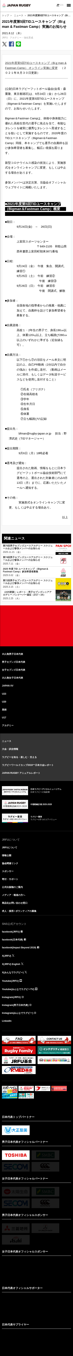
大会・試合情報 (10, 749)
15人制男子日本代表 (12, 654)
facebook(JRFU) (11, 931)
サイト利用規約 (16, 1348)
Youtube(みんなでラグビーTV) (18, 989)
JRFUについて (9, 847)
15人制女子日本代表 (12, 677)
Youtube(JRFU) (10, 981)
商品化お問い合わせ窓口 (14, 903)
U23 (4, 693)
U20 (4, 701)
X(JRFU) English (11, 964)
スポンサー (8, 871)
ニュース (18, 15)
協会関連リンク (10, 863)
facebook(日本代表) (12, 939)
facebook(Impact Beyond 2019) (19, 947)
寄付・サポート (10, 879)
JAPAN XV (7, 685)
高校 (4, 709)
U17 (4, 717)
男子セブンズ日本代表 (13, 662)
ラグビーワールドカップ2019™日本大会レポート (28, 765)
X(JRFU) (6, 956)
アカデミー (8, 725)
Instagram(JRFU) (11, 997)
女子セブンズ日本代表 (13, 670)
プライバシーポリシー (53, 1348)
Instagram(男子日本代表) (15, 1005)
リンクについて (33, 1348)
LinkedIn (6, 1021)
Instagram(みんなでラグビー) (17, 1013)
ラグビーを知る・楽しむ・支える (19, 757)
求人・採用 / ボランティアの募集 (19, 911)
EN (61, 5)
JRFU (5, 37)
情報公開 (6, 855)
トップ (5, 15)
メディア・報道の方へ (13, 895)
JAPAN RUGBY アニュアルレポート (21, 773)
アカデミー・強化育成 (21, 37)
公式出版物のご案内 (12, 887)
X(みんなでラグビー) (13, 972)
